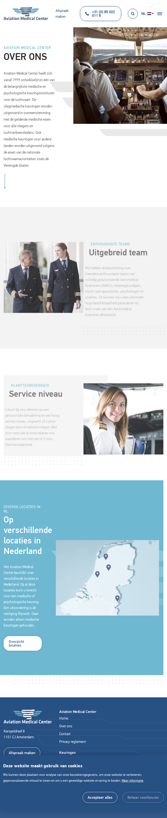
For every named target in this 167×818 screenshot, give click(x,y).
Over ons (65, 726)
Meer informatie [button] (132, 780)
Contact (65, 733)
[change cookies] (143, 797)
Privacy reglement (72, 741)
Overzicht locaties (16, 649)
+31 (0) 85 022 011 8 (100, 13)
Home (63, 718)
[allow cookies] (100, 797)
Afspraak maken (62, 13)
